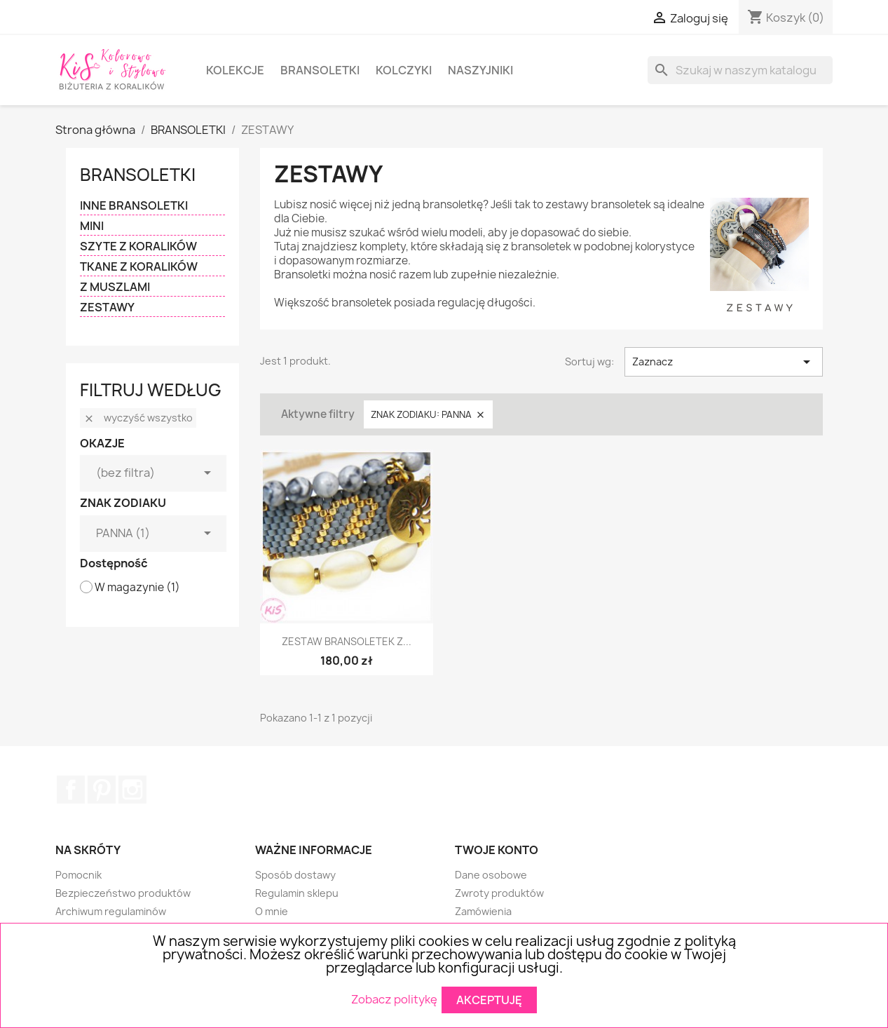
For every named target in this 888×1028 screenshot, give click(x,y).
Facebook (71, 790)
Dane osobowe (491, 874)
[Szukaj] (740, 70)
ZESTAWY (107, 307)
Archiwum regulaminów (110, 911)
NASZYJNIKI (480, 70)
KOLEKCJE (235, 70)
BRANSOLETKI (320, 70)
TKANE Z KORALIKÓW (139, 266)
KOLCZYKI (404, 70)
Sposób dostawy (295, 874)
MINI (92, 226)
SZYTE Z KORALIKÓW (138, 246)
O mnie (271, 911)
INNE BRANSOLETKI (134, 205)
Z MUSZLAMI (115, 287)
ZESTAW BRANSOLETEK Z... (346, 641)
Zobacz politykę (394, 998)
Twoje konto (496, 850)
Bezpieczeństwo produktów (123, 893)
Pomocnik (78, 874)
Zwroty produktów (499, 893)
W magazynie (137, 588)
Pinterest (102, 790)
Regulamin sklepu (297, 893)
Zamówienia (483, 911)
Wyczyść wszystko (138, 417)
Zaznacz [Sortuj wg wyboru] (723, 361)
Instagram (132, 790)
